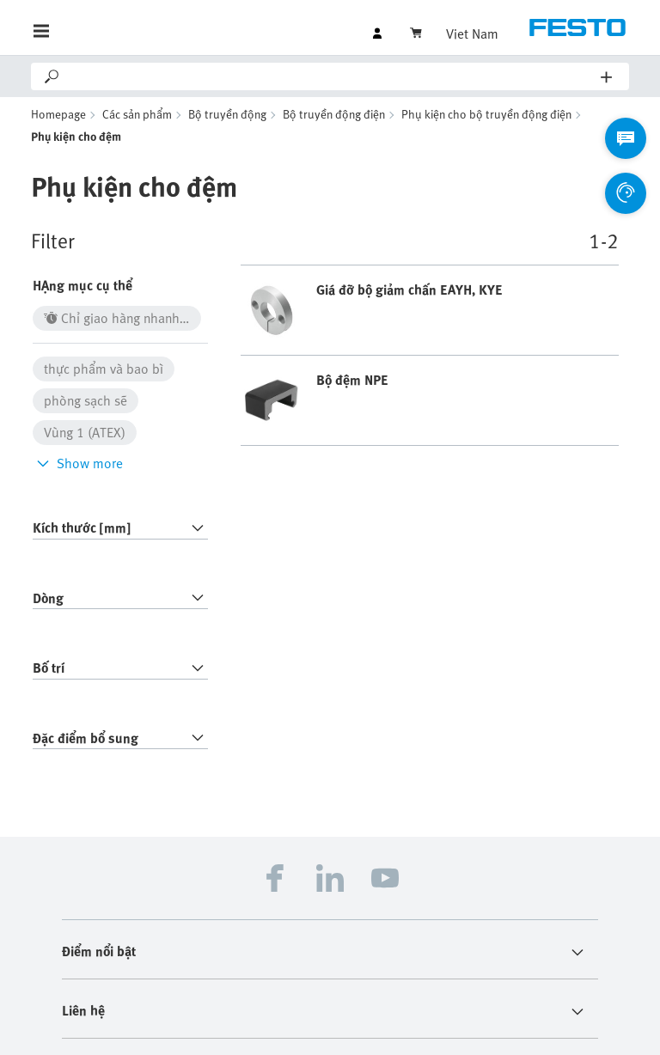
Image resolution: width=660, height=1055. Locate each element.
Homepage (58, 114)
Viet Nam (472, 33)
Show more (78, 463)
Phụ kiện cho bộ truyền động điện (486, 114)
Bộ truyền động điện (334, 114)
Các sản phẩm (137, 114)
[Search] (331, 76)
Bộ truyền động (227, 114)
